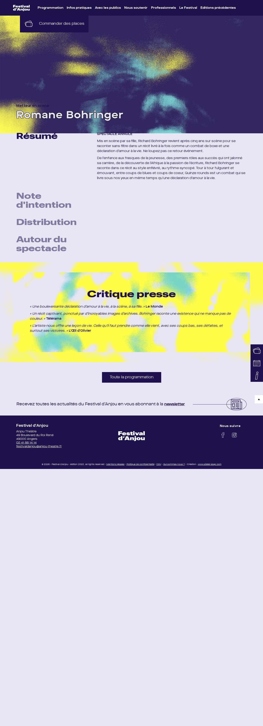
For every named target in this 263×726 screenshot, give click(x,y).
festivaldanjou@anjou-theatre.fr (39, 448)
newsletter (176, 406)
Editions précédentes (218, 8)
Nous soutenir (135, 8)
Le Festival (188, 8)
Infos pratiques (79, 8)
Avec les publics (108, 8)
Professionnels (163, 8)
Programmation (50, 8)
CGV (158, 466)
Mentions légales (115, 466)
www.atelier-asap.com (209, 466)
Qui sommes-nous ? (174, 466)
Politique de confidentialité (140, 466)
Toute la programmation (132, 379)
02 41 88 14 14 (26, 444)
